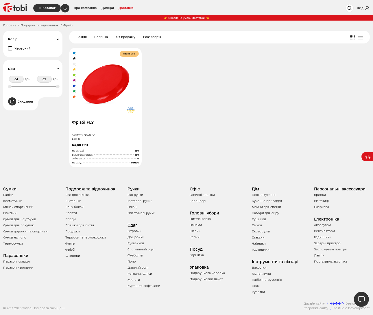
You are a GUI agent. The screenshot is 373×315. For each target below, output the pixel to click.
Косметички (12, 201)
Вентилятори (324, 231)
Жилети (134, 279)
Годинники (322, 237)
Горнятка (197, 255)
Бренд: (76, 138)
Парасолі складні (17, 261)
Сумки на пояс (14, 237)
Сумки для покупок (18, 225)
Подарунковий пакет (206, 279)
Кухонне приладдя (267, 201)
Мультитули (261, 273)
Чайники (259, 243)
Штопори (72, 255)
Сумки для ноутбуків (19, 219)
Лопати (71, 213)
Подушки (72, 231)
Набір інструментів (267, 279)
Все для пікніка (77, 194)
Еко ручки (135, 194)
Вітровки (134, 231)
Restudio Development (351, 308)
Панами (196, 225)
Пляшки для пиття (79, 225)
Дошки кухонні (264, 194)
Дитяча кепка (200, 219)
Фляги (70, 243)
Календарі (198, 201)
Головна (9, 25)
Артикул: (77, 134)
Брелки (320, 194)
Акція (82, 37)
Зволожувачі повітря (330, 249)
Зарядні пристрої (327, 243)
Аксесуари (322, 225)
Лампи (319, 255)
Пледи (70, 219)
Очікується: (79, 158)
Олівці (132, 207)
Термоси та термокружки (85, 237)
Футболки (135, 255)
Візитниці (321, 201)
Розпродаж (152, 37)
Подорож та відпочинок (40, 25)
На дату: (77, 162)
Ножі (256, 285)
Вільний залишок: (82, 154)
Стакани (258, 237)
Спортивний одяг (141, 249)
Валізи (8, 194)
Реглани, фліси (140, 273)
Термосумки (13, 243)
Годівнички (260, 249)
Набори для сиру (265, 213)
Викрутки (259, 267)
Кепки (195, 237)
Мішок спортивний (18, 207)
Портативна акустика (330, 261)
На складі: (78, 150)
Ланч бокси (74, 207)
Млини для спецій (266, 207)
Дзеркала (321, 207)
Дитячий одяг (138, 267)
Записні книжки (202, 194)
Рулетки (258, 292)
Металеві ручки (140, 201)
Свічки (257, 225)
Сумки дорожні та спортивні (25, 231)
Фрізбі (70, 249)
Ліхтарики (73, 201)
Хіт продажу (125, 37)
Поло (132, 261)
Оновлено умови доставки (186, 18)
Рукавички (136, 243)
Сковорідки (261, 231)
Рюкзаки (9, 213)
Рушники (259, 219)
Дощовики (136, 237)
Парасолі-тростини (18, 267)
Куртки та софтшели (144, 285)
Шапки (195, 231)
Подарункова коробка (207, 273)
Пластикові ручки (141, 213)
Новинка (101, 37)
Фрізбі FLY (83, 122)
